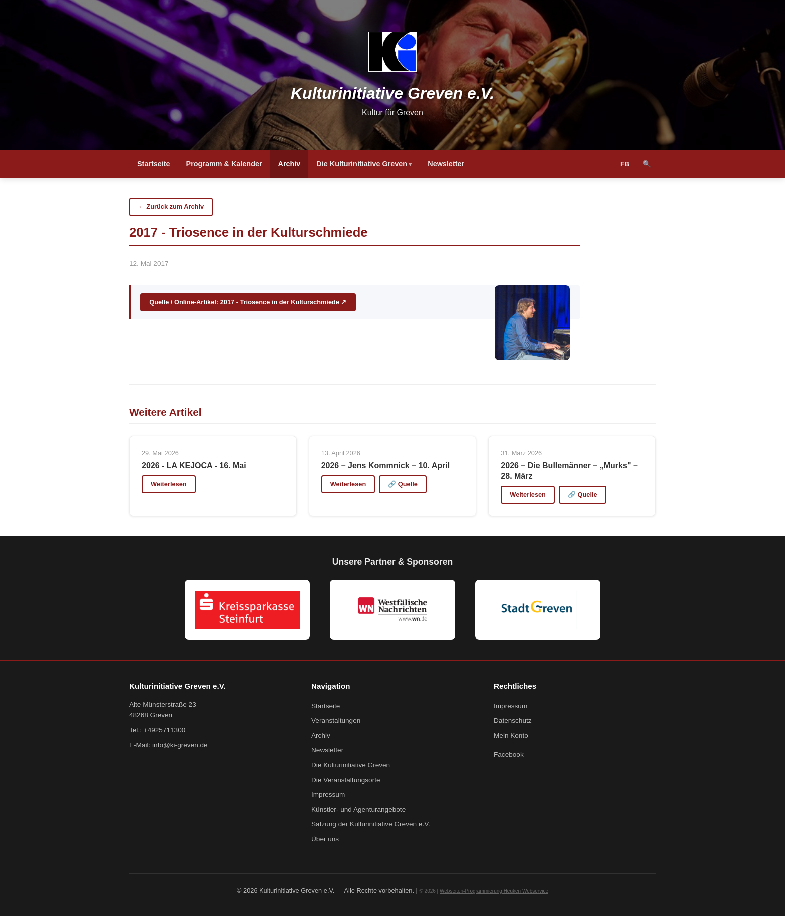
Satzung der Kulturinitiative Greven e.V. (370, 824)
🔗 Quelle (403, 484)
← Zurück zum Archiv (171, 206)
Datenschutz (513, 720)
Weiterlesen (169, 484)
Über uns (325, 839)
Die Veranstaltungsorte (345, 780)
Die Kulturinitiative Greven (361, 164)
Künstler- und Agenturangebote (358, 809)
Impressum (328, 794)
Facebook (509, 754)
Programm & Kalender (224, 164)
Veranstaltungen (335, 720)
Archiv (289, 164)
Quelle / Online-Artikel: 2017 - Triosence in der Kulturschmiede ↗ (247, 302)
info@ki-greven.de (180, 745)
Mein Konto (511, 735)
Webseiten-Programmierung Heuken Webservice (494, 891)
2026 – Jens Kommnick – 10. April (385, 465)
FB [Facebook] (624, 164)
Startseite (153, 164)
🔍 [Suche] (647, 164)
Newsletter (446, 164)
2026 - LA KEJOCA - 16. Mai (194, 465)
